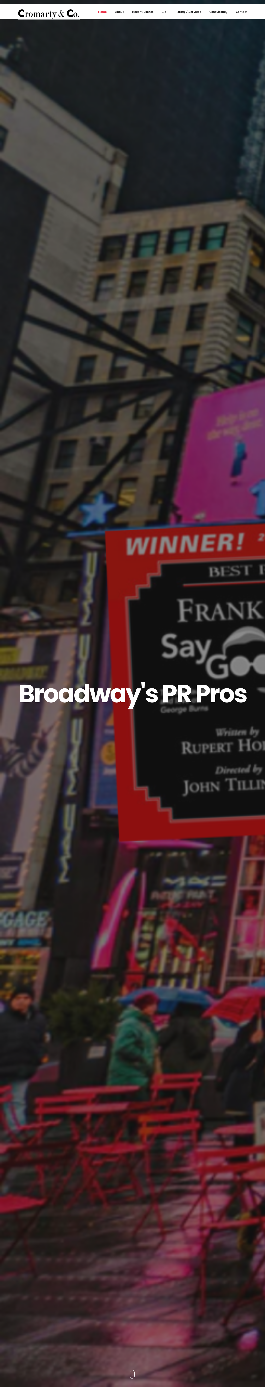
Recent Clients (142, 12)
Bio (164, 12)
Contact (241, 12)
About (119, 12)
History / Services (188, 12)
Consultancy (218, 12)
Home (102, 12)
